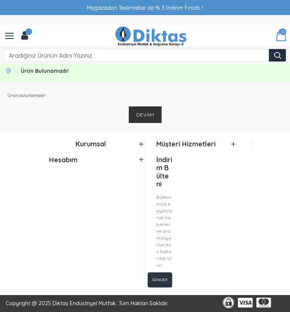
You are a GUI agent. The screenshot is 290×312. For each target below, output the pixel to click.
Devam (145, 114)
